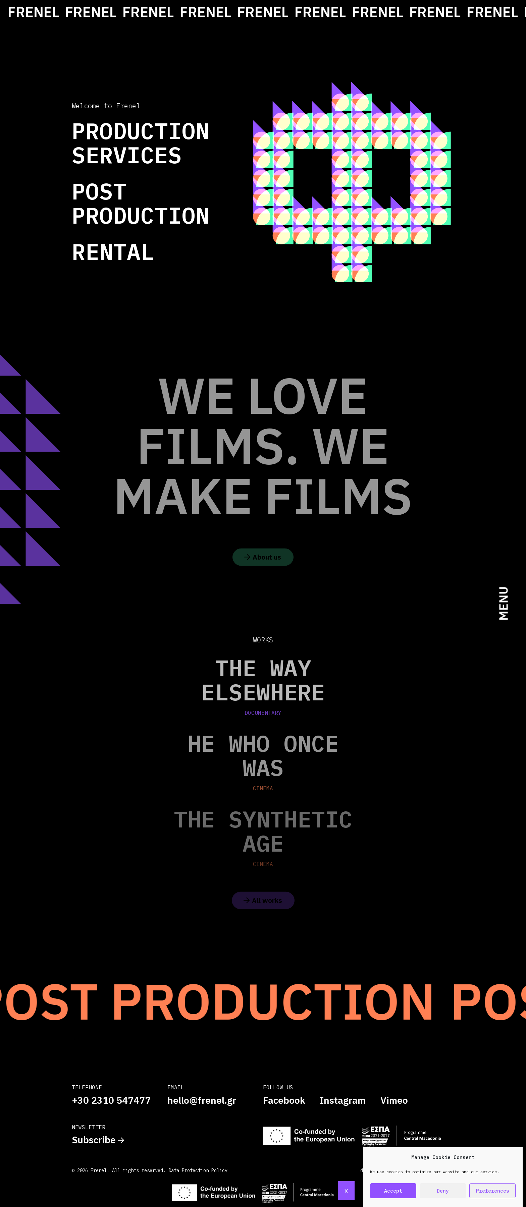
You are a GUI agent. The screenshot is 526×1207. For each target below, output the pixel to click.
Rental (113, 251)
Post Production (140, 203)
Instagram (343, 1100)
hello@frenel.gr (201, 1100)
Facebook (284, 1100)
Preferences (492, 1191)
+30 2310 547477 (111, 1100)
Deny (443, 1191)
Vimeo (394, 1100)
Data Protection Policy (197, 1170)
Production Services (140, 143)
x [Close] (346, 1190)
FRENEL (42, 12)
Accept (393, 1191)
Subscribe (98, 1140)
